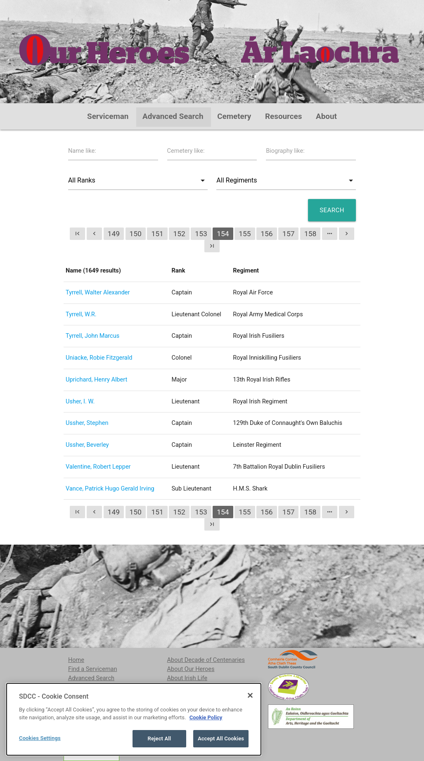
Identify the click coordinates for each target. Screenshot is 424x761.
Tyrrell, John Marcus (92, 335)
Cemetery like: (186, 150)
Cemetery (234, 116)
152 (179, 234)
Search (332, 210)
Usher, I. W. (80, 401)
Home (76, 660)
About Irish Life (187, 678)
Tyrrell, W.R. (81, 314)
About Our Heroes (191, 669)
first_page (77, 233)
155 (245, 234)
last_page (212, 245)
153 (201, 234)
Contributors (183, 687)
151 (157, 234)
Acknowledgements (193, 695)
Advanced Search (173, 116)
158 (310, 234)
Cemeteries (83, 687)
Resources (283, 116)
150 (136, 234)
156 (266, 234)
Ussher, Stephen (87, 423)
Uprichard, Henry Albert (96, 379)
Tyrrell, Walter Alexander (98, 292)
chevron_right (346, 233)
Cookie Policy (206, 755)
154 (223, 234)
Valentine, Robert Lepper (98, 466)
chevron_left (94, 233)
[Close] (250, 732)
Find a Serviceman (92, 669)
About (326, 116)
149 (114, 234)
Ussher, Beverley (87, 444)
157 (288, 234)
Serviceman (107, 116)
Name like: (82, 150)
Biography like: (285, 150)
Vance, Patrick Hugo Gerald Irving (110, 488)
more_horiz (329, 233)
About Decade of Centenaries (206, 660)
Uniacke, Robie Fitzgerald (99, 357)
